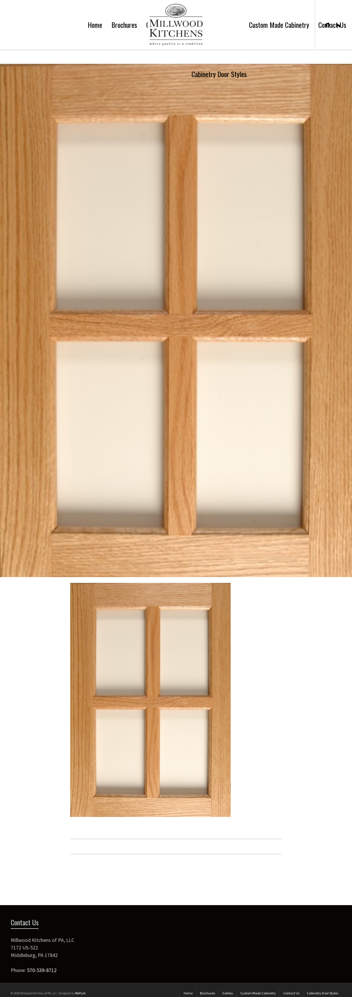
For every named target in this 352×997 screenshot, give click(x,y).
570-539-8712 (42, 970)
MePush (80, 993)
